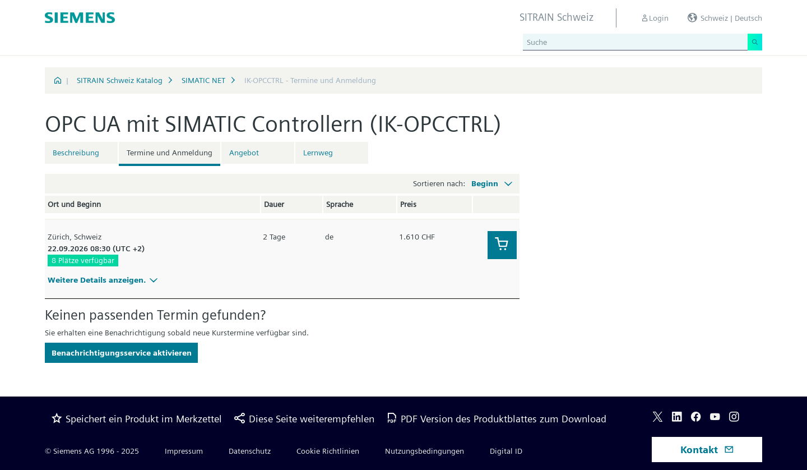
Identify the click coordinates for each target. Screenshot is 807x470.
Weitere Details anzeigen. (104, 279)
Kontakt (707, 449)
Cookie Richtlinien (327, 450)
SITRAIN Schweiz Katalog (120, 80)
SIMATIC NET (203, 80)
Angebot (244, 152)
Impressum (184, 450)
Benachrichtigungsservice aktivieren (122, 352)
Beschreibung (76, 152)
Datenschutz (250, 450)
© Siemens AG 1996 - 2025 (92, 450)
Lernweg (318, 152)
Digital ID (506, 450)
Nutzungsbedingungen (424, 450)
